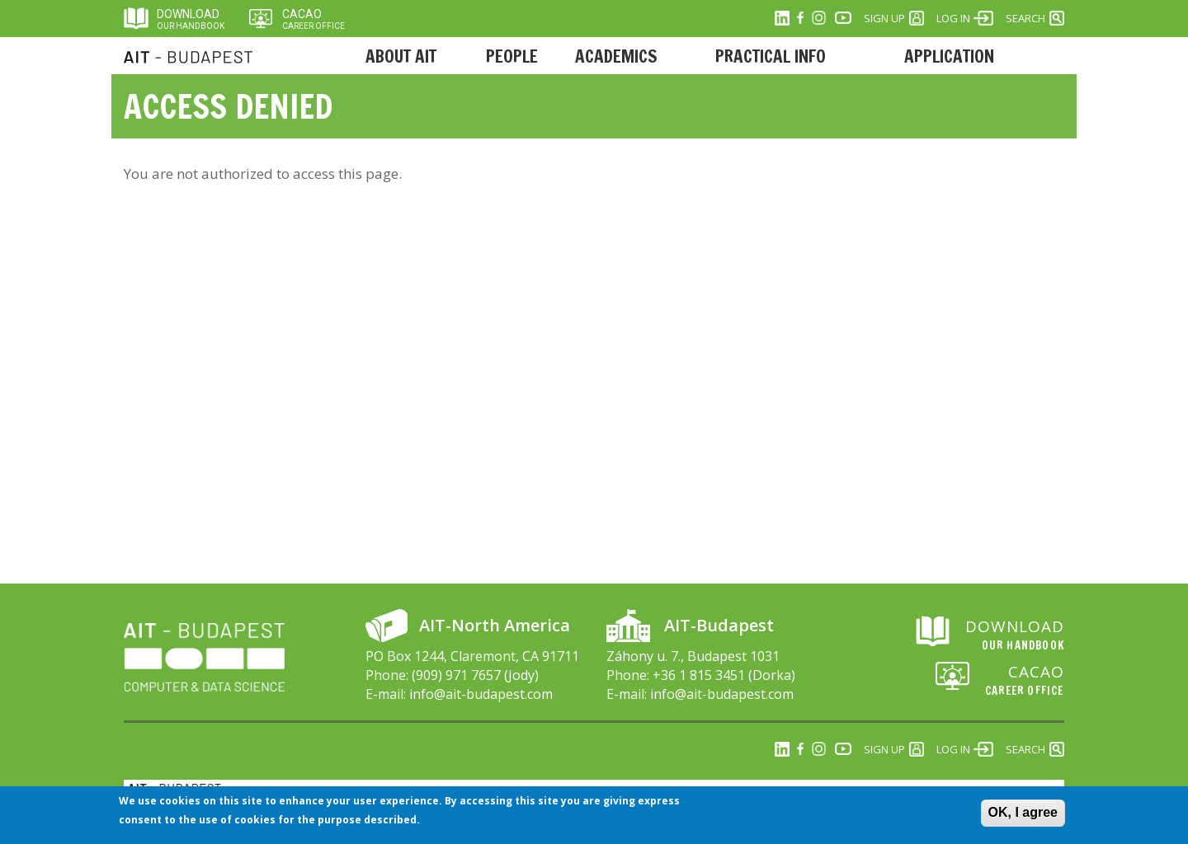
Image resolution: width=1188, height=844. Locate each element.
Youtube (843, 18)
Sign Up (884, 18)
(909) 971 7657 (456, 675)
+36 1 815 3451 (699, 675)
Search (1025, 18)
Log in (953, 18)
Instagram (818, 18)
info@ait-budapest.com (481, 694)
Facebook (800, 18)
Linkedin (782, 18)
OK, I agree (1023, 816)
